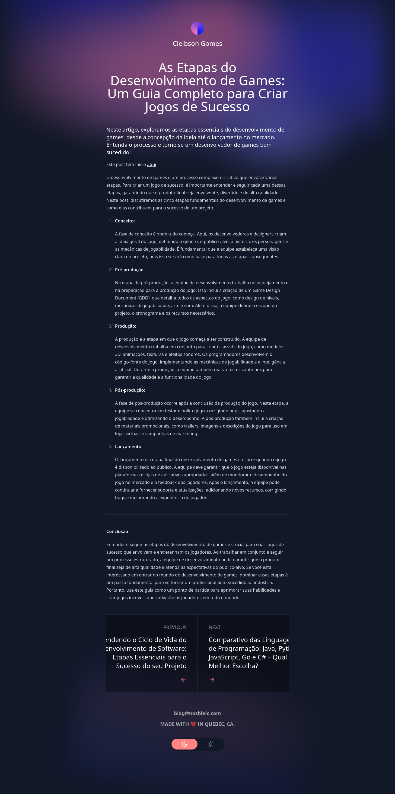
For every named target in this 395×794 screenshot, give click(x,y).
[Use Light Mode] (210, 744)
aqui (151, 164)
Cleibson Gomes (197, 43)
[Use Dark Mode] (184, 744)
